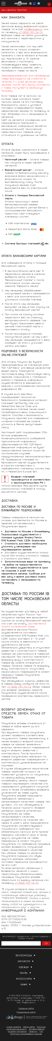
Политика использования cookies (26, 1034)
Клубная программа (17, 1032)
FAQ (41, 1032)
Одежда (26, 967)
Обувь (26, 973)
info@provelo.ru (33, 29)
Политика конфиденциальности (25, 1028)
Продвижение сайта (26, 1012)
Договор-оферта (36, 1029)
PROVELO (21, 3)
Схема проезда (14, 1027)
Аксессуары (26, 979)
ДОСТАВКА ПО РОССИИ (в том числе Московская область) (25, 599)
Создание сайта (26, 1009)
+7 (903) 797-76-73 (30, 32)
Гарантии (33, 1032)
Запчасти (26, 961)
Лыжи (26, 984)
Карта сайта (29, 1027)
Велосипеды (26, 955)
